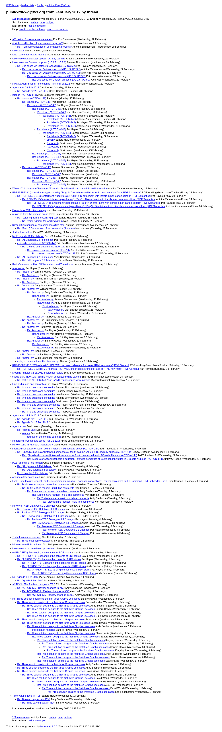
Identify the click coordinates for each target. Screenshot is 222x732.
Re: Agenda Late (26, 430)
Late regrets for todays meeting (29, 54)
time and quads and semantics (29, 384)
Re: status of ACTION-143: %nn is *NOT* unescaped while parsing (53, 380)
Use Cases (18, 50)
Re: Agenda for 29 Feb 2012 (32, 91)
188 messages (20, 19)
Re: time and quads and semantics (36, 387)
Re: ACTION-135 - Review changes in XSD (41, 588)
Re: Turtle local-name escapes (34, 540)
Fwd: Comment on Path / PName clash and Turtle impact (43, 264)
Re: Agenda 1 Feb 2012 (25, 577)
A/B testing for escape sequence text (32, 39)
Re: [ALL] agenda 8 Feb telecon (34, 466)
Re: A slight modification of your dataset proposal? (44, 46)
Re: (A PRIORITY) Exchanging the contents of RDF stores (49, 556)
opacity (51, 139)
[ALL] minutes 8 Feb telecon (32, 473)
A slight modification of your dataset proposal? (37, 43)
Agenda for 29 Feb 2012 (25, 87)
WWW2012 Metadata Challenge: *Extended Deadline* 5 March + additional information (60, 188)
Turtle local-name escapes (26, 537)
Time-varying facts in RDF (26, 695)
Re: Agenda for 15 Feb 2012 (32, 419)
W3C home (12, 5)
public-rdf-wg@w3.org (58, 5)
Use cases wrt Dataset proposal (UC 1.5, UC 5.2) (39, 62)
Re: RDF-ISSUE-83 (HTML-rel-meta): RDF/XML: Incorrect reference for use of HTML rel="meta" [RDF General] (78, 369)
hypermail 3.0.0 (48, 726)
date (42, 22)
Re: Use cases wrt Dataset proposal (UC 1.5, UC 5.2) (46, 66)
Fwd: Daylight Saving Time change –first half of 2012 (41, 83)
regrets (26, 433)
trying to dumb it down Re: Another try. (38, 361)
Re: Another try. (25, 271)
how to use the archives (32, 29)
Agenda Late (19, 426)
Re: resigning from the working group (37, 217)
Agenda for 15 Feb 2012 (25, 415)
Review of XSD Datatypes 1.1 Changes (33, 505)
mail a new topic (36, 25)
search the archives (57, 29)
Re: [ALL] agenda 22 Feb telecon (35, 240)
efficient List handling (43, 630)
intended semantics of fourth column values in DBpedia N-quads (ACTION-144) (55, 448)
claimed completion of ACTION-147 (36, 243)
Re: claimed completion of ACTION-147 (43, 246)
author (34, 22)
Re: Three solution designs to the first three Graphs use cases (46, 598)
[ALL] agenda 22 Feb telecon (28, 236)
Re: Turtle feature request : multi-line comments (43, 484)
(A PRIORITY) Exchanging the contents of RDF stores (41, 552)
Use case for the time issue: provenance (34, 548)
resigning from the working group (30, 214)
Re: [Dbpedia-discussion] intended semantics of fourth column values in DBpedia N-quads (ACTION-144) (74, 452)
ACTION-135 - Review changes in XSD (33, 584)
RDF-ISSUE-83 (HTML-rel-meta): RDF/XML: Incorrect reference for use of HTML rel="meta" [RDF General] (70, 365)
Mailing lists (27, 5)
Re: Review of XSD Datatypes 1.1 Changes (41, 509)
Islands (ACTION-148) (24, 95)
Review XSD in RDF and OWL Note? (32, 444)
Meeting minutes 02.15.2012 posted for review (37, 372)
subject (50, 22)
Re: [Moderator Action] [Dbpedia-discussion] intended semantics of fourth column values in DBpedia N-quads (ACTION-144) (95, 459)
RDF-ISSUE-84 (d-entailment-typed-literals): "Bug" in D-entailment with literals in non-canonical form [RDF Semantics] (76, 192)
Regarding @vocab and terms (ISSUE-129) (36, 440)
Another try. (18, 268)
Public (40, 5)
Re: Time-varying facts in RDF (33, 699)
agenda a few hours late (25, 477)
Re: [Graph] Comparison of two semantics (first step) (46, 228)
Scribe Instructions (22, 232)
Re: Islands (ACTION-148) (31, 98)
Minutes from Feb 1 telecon (27, 544)
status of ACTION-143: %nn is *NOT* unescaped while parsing (46, 376)
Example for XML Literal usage (29, 210)
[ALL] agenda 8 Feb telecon (27, 462)
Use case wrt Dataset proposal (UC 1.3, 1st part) (39, 58)
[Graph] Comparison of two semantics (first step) (38, 225)
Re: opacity (53, 143)
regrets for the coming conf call (44, 436)
